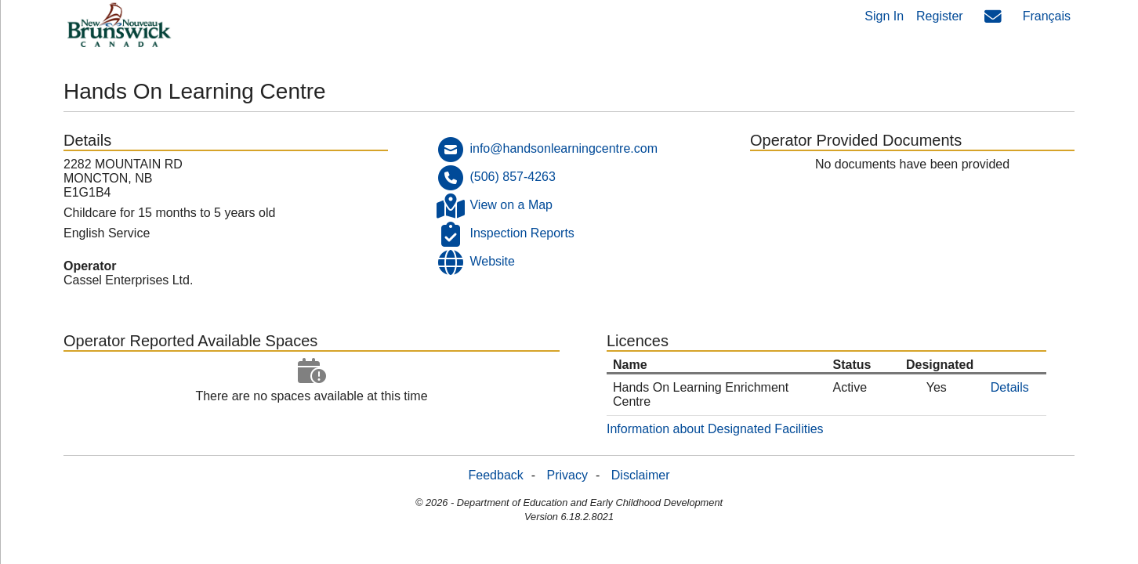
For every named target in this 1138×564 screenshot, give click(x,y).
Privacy (567, 475)
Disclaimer (640, 475)
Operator (90, 266)
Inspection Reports (521, 233)
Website (492, 261)
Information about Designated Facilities (715, 429)
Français (1047, 16)
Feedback (496, 475)
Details (1010, 387)
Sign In (884, 16)
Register (939, 16)
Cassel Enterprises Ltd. (128, 280)
